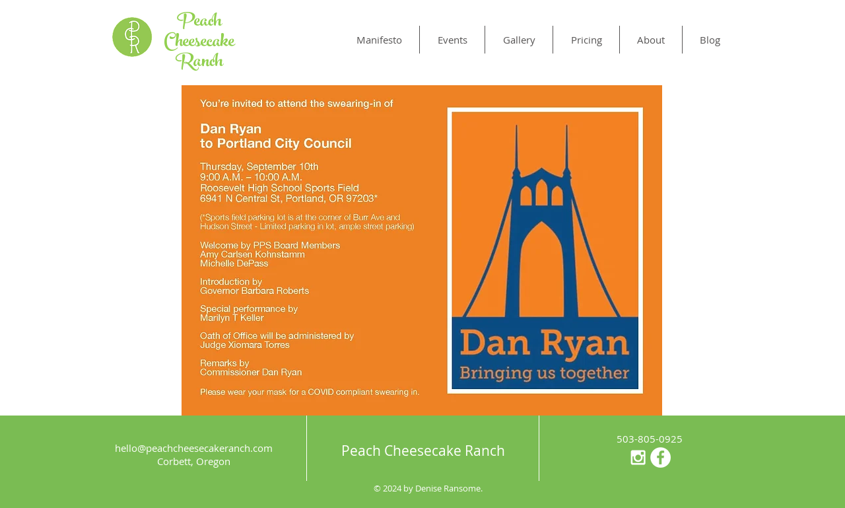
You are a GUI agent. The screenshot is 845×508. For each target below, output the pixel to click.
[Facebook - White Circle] (660, 457)
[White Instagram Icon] (638, 457)
